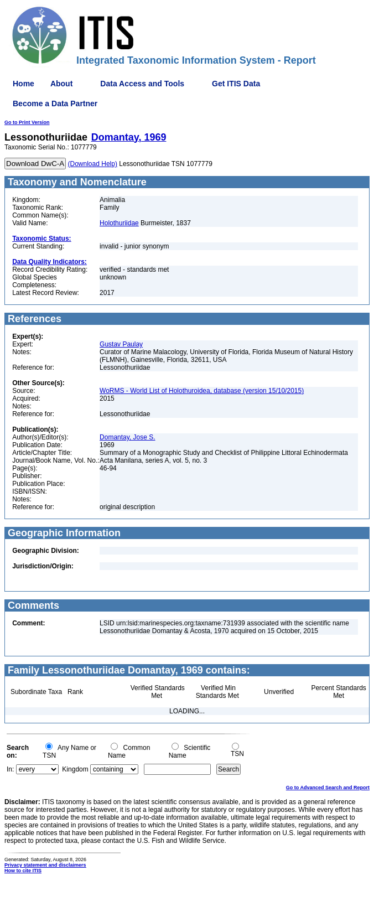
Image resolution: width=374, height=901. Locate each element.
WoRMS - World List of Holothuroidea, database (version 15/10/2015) (202, 391)
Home (23, 83)
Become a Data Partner (55, 103)
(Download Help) (92, 164)
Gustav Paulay (121, 344)
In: (10, 769)
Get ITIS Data (236, 83)
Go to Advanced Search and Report (328, 787)
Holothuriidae (119, 223)
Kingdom (75, 769)
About (61, 83)
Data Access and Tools (142, 83)
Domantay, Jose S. (127, 437)
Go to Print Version (27, 122)
